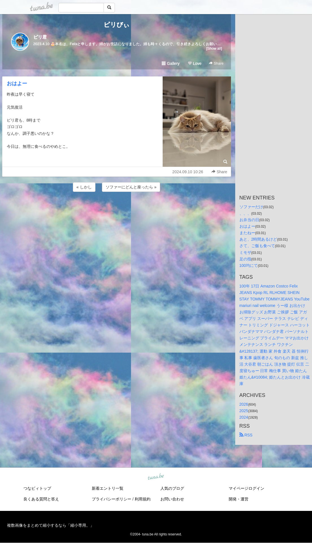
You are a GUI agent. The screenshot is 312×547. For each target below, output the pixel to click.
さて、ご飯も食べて (257, 245)
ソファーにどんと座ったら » (131, 187)
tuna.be (156, 477)
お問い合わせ (172, 499)
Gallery (170, 63)
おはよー (17, 83)
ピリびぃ (117, 24)
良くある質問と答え (41, 499)
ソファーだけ (251, 207)
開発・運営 (238, 499)
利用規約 (142, 499)
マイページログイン (246, 488)
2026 (243, 404)
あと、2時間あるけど (258, 239)
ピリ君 (40, 37)
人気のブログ (172, 488)
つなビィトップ (37, 488)
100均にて (248, 265)
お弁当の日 (249, 220)
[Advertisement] (116, 208)
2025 (243, 410)
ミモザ (245, 252)
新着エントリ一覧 (107, 488)
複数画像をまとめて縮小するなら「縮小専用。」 (50, 525)
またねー (247, 232)
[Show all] (214, 48)
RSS (246, 435)
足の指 (245, 259)
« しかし (84, 187)
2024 (243, 417)
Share (216, 63)
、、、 (245, 213)
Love (194, 63)
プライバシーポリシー (111, 499)
